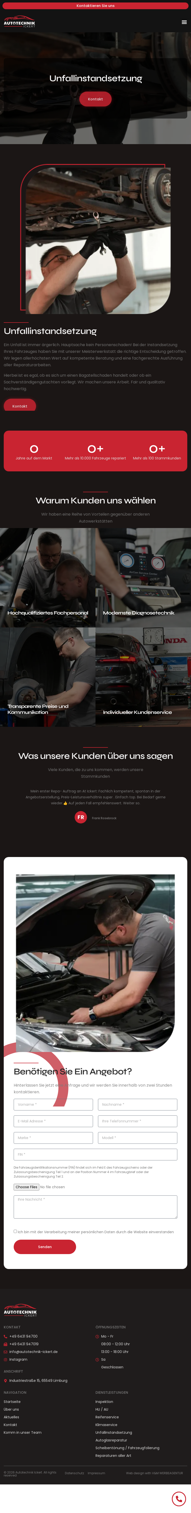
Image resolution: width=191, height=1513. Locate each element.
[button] (184, 22)
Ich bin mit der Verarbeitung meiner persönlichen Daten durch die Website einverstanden (96, 1231)
